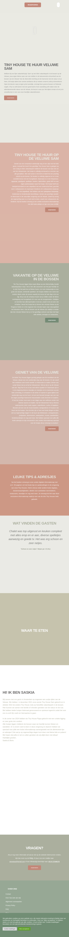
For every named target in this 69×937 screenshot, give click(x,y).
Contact (8, 894)
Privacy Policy (10, 905)
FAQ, (31, 858)
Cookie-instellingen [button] (10, 929)
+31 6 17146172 (54, 861)
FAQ (7, 909)
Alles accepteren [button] (24, 929)
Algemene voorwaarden (14, 901)
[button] (58, 4)
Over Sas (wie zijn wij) (13, 898)
